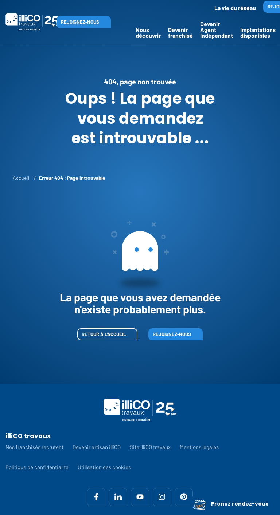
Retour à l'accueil (104, 334)
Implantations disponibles (258, 32)
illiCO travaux (28, 436)
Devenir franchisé (180, 32)
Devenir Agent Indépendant (216, 29)
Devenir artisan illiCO (97, 447)
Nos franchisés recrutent (34, 447)
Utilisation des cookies (104, 467)
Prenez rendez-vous (230, 503)
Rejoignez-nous (80, 22)
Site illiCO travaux (150, 447)
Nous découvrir (148, 32)
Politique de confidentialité (37, 467)
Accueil (21, 178)
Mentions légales (199, 447)
